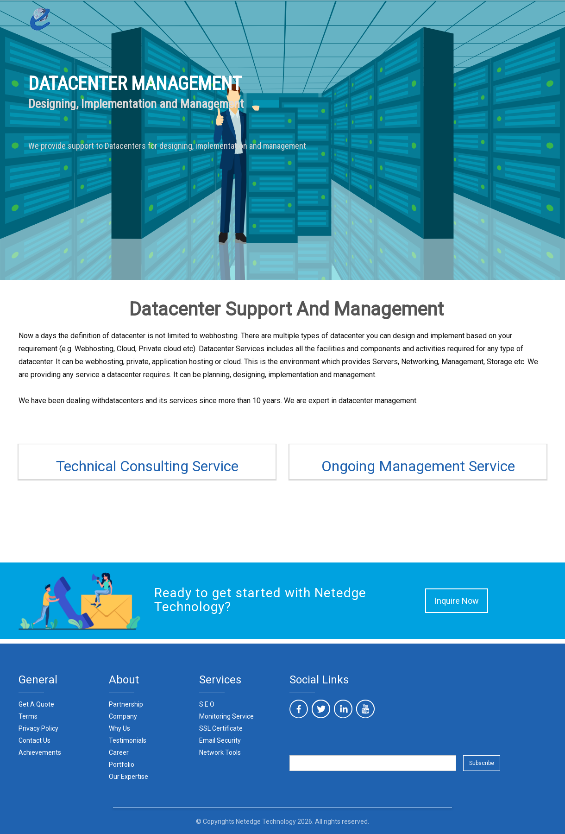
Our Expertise (128, 776)
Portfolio (121, 764)
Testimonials (127, 740)
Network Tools (220, 752)
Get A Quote (36, 704)
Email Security (220, 740)
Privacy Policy (38, 728)
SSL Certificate (221, 728)
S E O (206, 704)
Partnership (126, 704)
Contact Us (34, 740)
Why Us (119, 728)
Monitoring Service (226, 716)
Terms (28, 716)
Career (119, 752)
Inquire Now (456, 601)
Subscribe (481, 763)
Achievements (40, 752)
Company (123, 716)
